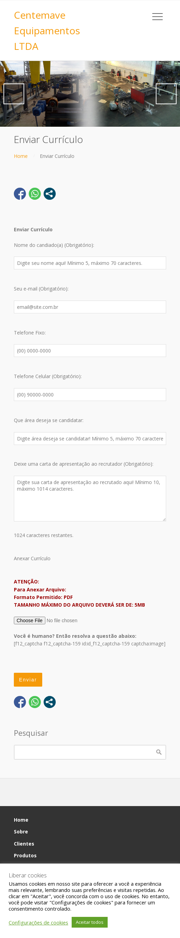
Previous (13, 93)
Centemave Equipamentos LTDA (47, 30)
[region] (90, 94)
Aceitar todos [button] (90, 922)
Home (21, 156)
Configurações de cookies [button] (38, 922)
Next (166, 93)
